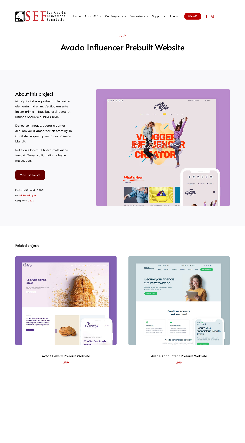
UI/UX (122, 34)
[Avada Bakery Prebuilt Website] (66, 260)
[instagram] (212, 16)
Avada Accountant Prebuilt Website (179, 359)
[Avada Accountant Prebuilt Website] (179, 262)
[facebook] (206, 16)
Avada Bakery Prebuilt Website (66, 358)
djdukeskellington (28, 195)
